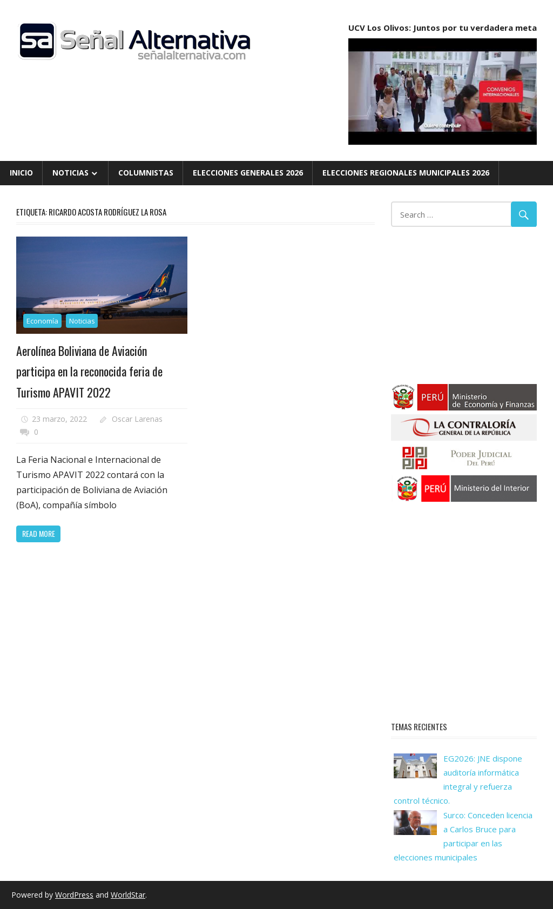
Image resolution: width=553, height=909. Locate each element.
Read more (38, 533)
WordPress (74, 895)
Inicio (21, 172)
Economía (42, 321)
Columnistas (145, 172)
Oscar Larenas (137, 419)
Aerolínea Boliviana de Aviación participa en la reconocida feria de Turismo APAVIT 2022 (89, 371)
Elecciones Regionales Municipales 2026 (405, 172)
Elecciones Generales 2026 (248, 172)
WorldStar (128, 895)
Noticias (70, 172)
